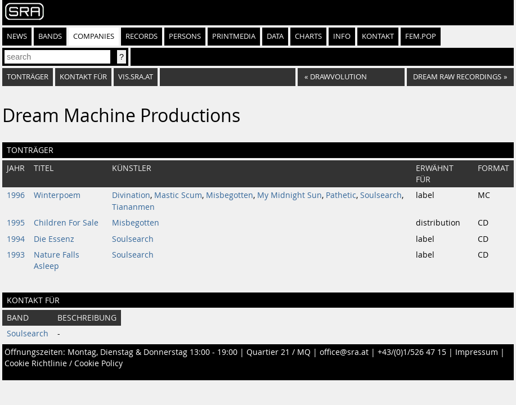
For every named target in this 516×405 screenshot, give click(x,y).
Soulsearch (381, 195)
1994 (16, 239)
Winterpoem (57, 195)
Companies (93, 36)
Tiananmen (133, 207)
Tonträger (27, 77)
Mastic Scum (178, 195)
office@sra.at (344, 352)
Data (275, 36)
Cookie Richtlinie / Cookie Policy (64, 363)
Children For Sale (66, 223)
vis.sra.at (135, 77)
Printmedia (233, 36)
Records (141, 36)
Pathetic (341, 195)
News (17, 36)
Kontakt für (83, 77)
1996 (16, 195)
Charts (308, 36)
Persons (185, 36)
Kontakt (378, 36)
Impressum (476, 352)
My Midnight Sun (289, 195)
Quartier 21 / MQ (278, 352)
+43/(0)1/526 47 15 (412, 352)
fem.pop (420, 36)
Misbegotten (229, 195)
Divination (131, 195)
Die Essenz (54, 239)
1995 (16, 223)
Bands (50, 36)
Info (342, 36)
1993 (16, 255)
